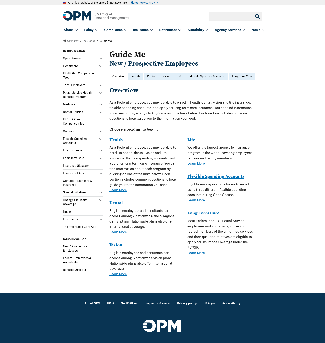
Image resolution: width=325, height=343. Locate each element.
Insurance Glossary (76, 165)
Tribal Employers (74, 85)
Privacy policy (187, 303)
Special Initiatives (74, 192)
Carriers (68, 131)
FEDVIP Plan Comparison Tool (74, 121)
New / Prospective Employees (75, 248)
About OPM (93, 303)
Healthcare (70, 66)
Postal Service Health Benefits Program (77, 95)
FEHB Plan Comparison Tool (78, 75)
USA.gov (210, 303)
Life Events (70, 219)
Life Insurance (72, 150)
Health (135, 76)
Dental (151, 76)
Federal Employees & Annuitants (77, 260)
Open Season (72, 58)
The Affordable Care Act (79, 227)
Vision (166, 76)
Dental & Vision (73, 112)
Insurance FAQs (73, 173)
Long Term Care (73, 158)
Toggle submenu (101, 59)
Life (179, 76)
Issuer (67, 211)
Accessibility (231, 303)
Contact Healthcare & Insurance (77, 183)
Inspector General (158, 303)
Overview (118, 76)
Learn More (118, 190)
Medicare (69, 104)
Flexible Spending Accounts (75, 141)
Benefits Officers (74, 269)
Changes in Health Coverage (75, 202)
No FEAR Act (130, 303)
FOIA (110, 303)
